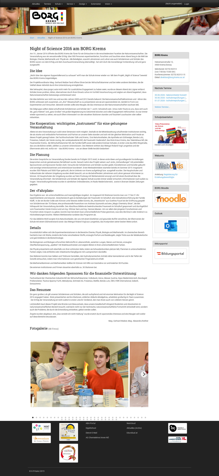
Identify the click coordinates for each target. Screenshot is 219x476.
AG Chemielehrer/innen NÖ (97, 437)
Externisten (96, 4)
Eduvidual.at (132, 433)
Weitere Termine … (162, 107)
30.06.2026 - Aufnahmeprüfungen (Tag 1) (173, 98)
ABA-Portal (90, 423)
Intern (108, 4)
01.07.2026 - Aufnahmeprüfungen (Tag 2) (173, 100)
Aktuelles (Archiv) (134, 428)
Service (71, 4)
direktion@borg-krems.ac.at (172, 77)
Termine (47, 4)
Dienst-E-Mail (91, 433)
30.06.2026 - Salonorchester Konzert (171, 95)
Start (32, 38)
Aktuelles (36, 4)
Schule (59, 4)
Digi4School (91, 428)
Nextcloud (131, 423)
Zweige (83, 4)
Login (186, 4)
